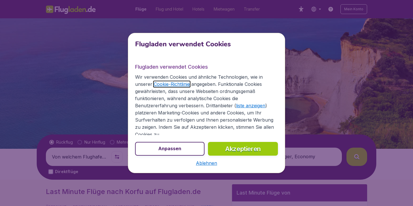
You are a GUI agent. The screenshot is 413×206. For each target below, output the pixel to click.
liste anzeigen (250, 105)
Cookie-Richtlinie (172, 84)
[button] (206, 163)
